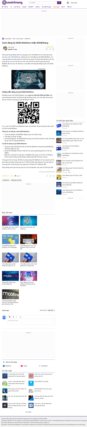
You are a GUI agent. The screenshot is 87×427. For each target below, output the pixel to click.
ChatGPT (30, 7)
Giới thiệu (3, 418)
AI (11, 7)
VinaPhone (43, 366)
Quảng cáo (35, 418)
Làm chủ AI (17, 7)
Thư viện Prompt (46, 7)
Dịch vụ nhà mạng (18, 38)
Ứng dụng (25, 418)
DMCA (45, 418)
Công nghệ (56, 7)
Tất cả (6, 7)
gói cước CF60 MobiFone (12, 57)
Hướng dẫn (20, 418)
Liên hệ (30, 418)
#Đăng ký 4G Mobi (16, 180)
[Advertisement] (44, 24)
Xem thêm (28, 412)
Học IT (63, 7)
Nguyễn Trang (12, 49)
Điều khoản (9, 418)
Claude (24, 7)
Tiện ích (69, 7)
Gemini (37, 7)
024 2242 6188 (16, 422)
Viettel (24, 366)
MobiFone (27, 38)
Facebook (41, 418)
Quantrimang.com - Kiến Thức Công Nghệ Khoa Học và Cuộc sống (12, 2)
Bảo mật (14, 418)
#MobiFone (6, 180)
